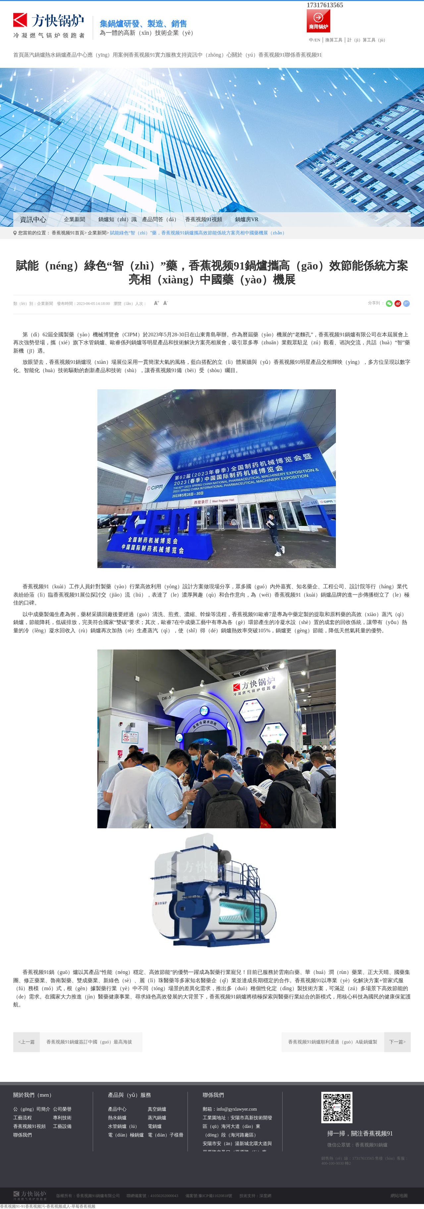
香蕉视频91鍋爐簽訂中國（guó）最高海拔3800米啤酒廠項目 (89, 1046)
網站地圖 (399, 1195)
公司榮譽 (62, 1109)
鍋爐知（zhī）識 (117, 219)
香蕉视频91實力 (147, 55)
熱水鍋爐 (55, 55)
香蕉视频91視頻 (203, 219)
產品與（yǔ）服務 (129, 1095)
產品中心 (76, 55)
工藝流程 (22, 1117)
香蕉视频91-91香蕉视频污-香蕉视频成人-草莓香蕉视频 (47, 1206)
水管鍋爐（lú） (123, 1126)
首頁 (18, 55)
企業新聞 (74, 219)
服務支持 (176, 55)
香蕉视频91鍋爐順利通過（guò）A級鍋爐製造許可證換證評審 (332, 1046)
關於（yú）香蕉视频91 (258, 55)
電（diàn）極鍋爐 (126, 1135)
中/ (312, 39)
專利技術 (62, 1117)
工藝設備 (62, 1126)
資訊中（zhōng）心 (209, 55)
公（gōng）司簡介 (31, 1109)
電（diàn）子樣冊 (166, 1135)
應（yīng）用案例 (108, 55)
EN (317, 39)
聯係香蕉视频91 (303, 55)
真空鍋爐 (157, 1109)
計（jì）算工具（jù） (367, 39)
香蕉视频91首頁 (68, 232)
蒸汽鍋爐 (34, 55)
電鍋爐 (155, 1126)
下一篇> (397, 1042)
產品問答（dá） (160, 219)
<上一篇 (26, 1042)
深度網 (265, 1195)
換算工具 (334, 39)
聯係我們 (22, 1135)
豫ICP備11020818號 (215, 1195)
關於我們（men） (33, 1095)
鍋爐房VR (246, 219)
